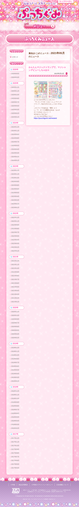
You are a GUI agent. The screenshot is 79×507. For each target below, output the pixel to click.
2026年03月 (15, 77)
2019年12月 (15, 347)
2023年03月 (15, 200)
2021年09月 (15, 272)
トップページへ (66, 1)
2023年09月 (15, 181)
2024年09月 (15, 134)
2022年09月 (15, 225)
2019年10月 (15, 355)
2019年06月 (15, 366)
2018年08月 (15, 406)
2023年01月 (15, 207)
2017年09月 (15, 449)
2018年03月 (15, 424)
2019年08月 (15, 359)
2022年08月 (15, 228)
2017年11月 (15, 442)
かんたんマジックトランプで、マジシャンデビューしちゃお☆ (47, 68)
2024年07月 (15, 142)
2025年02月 (15, 113)
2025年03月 (15, 109)
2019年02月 (15, 381)
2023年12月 (15, 170)
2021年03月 (15, 294)
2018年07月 (15, 409)
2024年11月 (15, 131)
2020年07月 (15, 323)
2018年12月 (15, 391)
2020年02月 (15, 338)
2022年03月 (15, 243)
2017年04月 (15, 468)
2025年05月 (15, 106)
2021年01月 (15, 302)
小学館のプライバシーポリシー (42, 485)
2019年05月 (15, 370)
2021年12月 (15, 261)
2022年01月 (15, 251)
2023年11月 (15, 174)
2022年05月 (15, 236)
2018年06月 (15, 413)
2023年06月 (15, 189)
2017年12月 (15, 438)
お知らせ (15, 57)
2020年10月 (15, 315)
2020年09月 (15, 319)
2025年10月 (15, 95)
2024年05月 (15, 145)
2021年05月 (15, 287)
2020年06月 (15, 326)
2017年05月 (15, 464)
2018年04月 (15, 421)
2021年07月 (15, 279)
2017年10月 (15, 445)
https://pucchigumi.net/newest (45, 118)
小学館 (12, 485)
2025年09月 (15, 98)
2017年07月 (15, 457)
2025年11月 (15, 91)
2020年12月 (15, 312)
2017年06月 (15, 460)
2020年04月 (15, 334)
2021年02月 (15, 298)
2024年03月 (15, 153)
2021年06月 (15, 283)
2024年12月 (15, 127)
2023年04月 (15, 196)
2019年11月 (15, 351)
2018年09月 (15, 402)
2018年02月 (15, 428)
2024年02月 (15, 157)
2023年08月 (15, 185)
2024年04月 (15, 149)
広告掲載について (62, 485)
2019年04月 (15, 374)
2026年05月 (15, 73)
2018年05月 (15, 417)
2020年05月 (15, 330)
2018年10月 (15, 398)
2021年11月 (15, 264)
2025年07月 (15, 102)
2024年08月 (15, 138)
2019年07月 (15, 362)
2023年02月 (15, 204)
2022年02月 (15, 247)
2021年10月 (15, 268)
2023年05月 (15, 192)
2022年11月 (15, 221)
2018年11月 (15, 395)
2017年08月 (15, 453)
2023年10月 (15, 178)
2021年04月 (15, 290)
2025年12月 (15, 87)
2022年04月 (15, 240)
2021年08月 (15, 276)
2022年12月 (15, 217)
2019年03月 (15, 377)
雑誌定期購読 (23, 485)
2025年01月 (15, 117)
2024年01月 (15, 160)
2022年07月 (15, 232)
